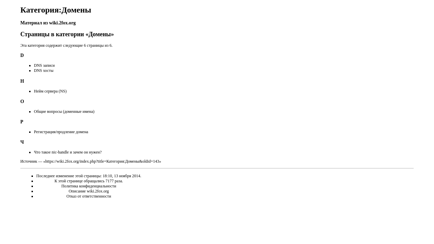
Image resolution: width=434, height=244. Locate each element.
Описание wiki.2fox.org (88, 191)
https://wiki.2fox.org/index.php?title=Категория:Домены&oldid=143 (102, 161)
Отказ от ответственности (88, 196)
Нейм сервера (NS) (50, 91)
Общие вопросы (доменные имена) (64, 111)
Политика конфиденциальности (88, 186)
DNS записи (44, 65)
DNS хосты (43, 70)
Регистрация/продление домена (61, 131)
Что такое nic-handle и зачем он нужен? (68, 152)
